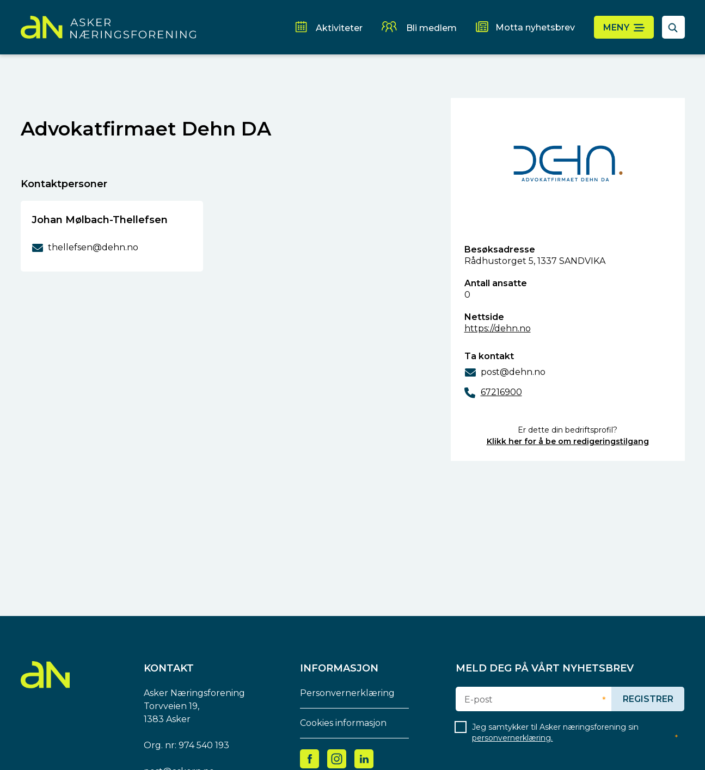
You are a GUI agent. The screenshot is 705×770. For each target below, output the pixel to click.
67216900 (501, 392)
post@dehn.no (513, 372)
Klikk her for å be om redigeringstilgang (568, 441)
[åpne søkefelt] (673, 27)
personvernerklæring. (512, 738)
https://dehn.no (497, 328)
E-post (478, 699)
